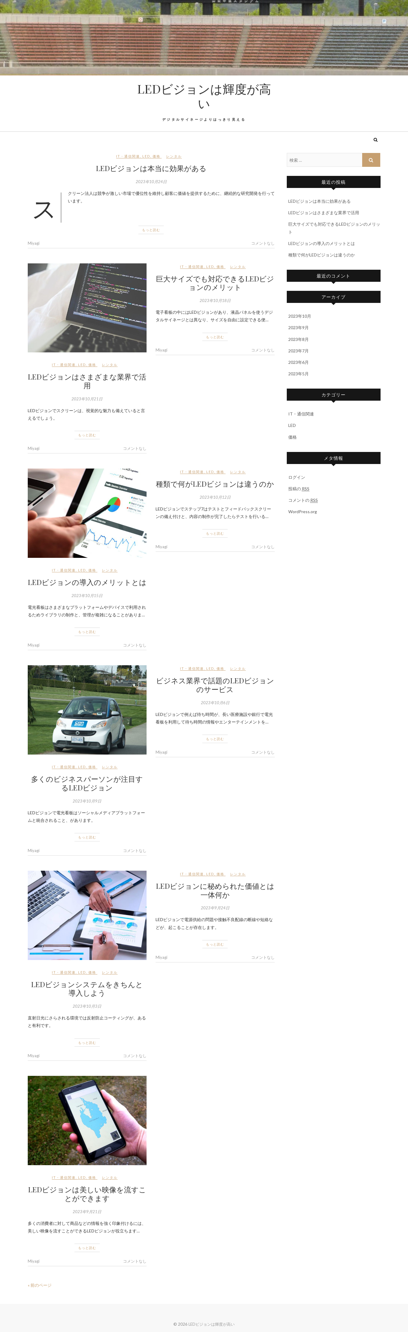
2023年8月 (298, 339)
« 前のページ (40, 1285)
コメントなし (263, 243)
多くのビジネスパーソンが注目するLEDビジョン (87, 783)
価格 (156, 156)
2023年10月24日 (151, 181)
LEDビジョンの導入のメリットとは (87, 582)
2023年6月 (298, 362)
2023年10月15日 (87, 595)
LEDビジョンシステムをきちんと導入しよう (87, 988)
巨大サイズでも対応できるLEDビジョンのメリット (215, 283)
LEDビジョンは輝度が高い (204, 95)
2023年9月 (298, 327)
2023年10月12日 (215, 497)
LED (146, 156)
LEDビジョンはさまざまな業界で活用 (87, 381)
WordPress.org (302, 511)
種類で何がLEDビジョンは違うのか (215, 483)
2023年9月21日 (87, 1211)
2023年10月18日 (215, 300)
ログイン (296, 477)
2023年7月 (298, 350)
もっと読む (151, 230)
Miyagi (34, 243)
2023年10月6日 (215, 702)
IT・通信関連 (128, 156)
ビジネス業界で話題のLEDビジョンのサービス (215, 685)
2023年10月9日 (87, 801)
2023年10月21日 (87, 398)
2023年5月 (298, 373)
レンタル (174, 156)
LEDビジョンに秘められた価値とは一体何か (215, 890)
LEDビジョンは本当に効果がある (151, 168)
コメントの (303, 500)
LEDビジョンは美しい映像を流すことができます (87, 1193)
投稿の (298, 488)
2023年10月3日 (87, 1006)
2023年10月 (299, 316)
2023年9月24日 (215, 907)
